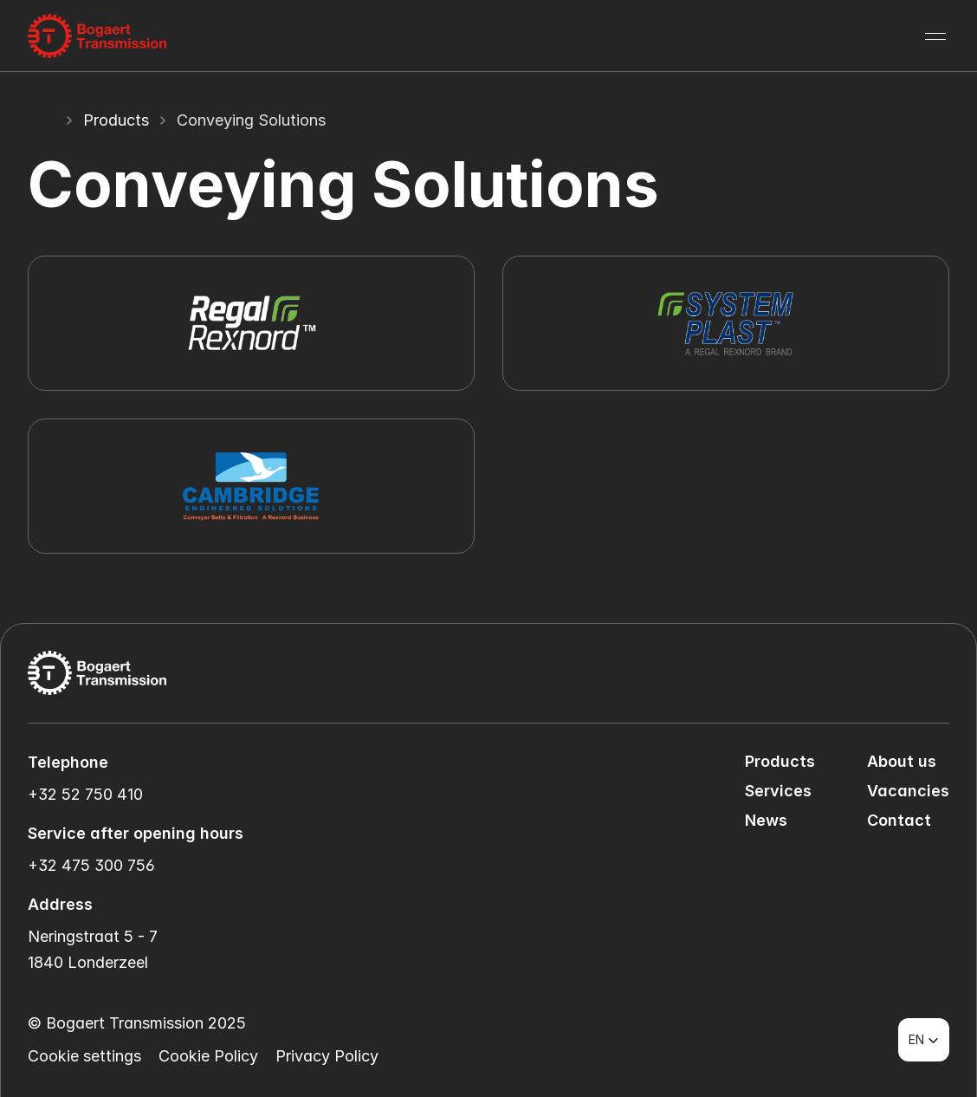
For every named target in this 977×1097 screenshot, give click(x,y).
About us (901, 761)
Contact (899, 820)
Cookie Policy (208, 1056)
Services (778, 791)
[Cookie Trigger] (84, 1056)
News (766, 820)
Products (116, 120)
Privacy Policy (327, 1056)
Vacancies (908, 791)
